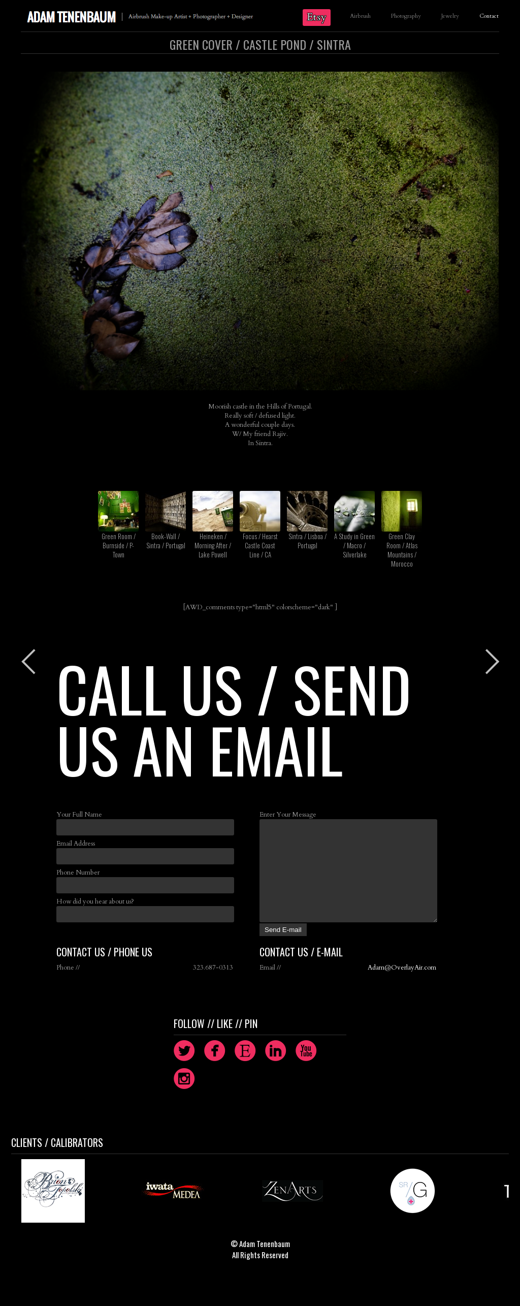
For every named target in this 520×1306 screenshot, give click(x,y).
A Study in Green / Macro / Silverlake (354, 525)
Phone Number (78, 872)
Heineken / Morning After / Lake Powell (212, 525)
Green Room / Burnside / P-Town (118, 525)
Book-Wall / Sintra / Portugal (165, 520)
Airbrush (360, 16)
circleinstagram (184, 1078)
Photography (406, 16)
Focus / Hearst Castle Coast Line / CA (260, 525)
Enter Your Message (287, 814)
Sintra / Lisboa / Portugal (307, 520)
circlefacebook (214, 1050)
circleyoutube (306, 1050)
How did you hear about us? (95, 901)
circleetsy (245, 1050)
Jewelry (450, 16)
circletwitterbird (184, 1050)
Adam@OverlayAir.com (402, 967)
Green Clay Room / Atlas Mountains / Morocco (401, 530)
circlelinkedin (275, 1050)
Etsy (317, 17)
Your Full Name (79, 814)
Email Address (75, 843)
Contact (489, 16)
